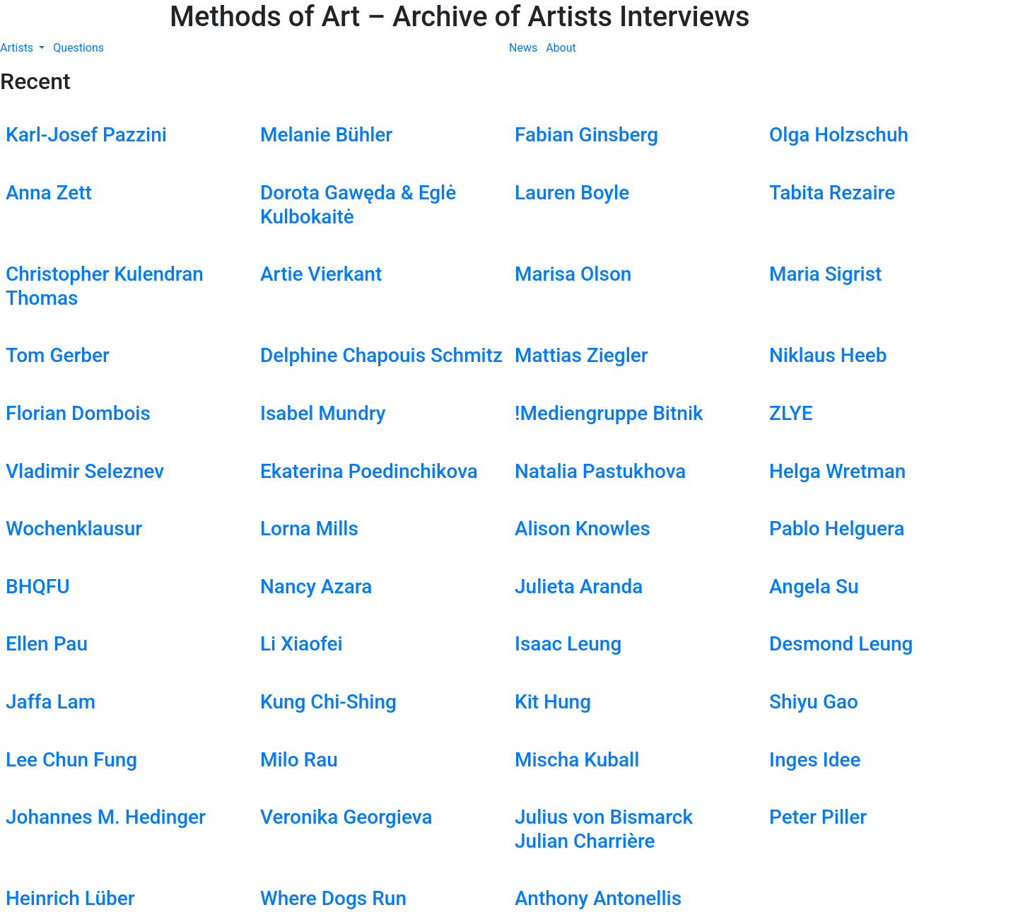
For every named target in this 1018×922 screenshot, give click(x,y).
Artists (18, 47)
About (561, 47)
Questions (78, 47)
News (523, 47)
